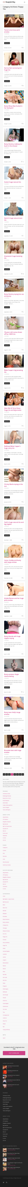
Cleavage (5, 928)
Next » (23, 774)
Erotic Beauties (6, 800)
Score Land (5, 833)
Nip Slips (4, 974)
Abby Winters (5, 817)
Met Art (4, 831)
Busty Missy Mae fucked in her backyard (13, 107)
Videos (4, 1023)
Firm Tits (4, 933)
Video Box (5, 835)
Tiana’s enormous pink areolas (12, 31)
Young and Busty (6, 1029)
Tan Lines (5, 1009)
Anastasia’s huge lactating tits (13, 257)
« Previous (4, 774)
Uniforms (5, 1018)
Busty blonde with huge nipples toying (12, 637)
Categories (5, 847)
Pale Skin (5, 980)
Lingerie (4, 960)
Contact (4, 850)
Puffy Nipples (5, 989)
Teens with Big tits (6, 809)
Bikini (4, 904)
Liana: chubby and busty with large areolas (12, 561)
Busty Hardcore (6, 919)
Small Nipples (6, 1003)
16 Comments (6, 412)
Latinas (4, 957)
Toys (4, 1012)
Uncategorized (6, 1015)
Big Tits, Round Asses (7, 826)
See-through (5, 994)
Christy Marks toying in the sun (13, 485)
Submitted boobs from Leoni (13, 1084)
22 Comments (6, 450)
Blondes (4, 910)
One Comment (6, 716)
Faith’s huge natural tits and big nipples (14, 523)
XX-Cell (4, 840)
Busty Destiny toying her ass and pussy (14, 295)
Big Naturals (5, 824)
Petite (4, 983)
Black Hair (5, 907)
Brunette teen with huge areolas (12, 751)
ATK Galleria (5, 819)
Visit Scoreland (14, 1053)
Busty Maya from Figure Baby (13, 1153)
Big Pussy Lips (6, 902)
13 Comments (6, 33)
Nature (4, 968)
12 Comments (6, 109)
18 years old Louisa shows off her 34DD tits (13, 333)
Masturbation (5, 963)
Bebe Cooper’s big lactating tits (13, 371)
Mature (4, 965)
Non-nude (5, 977)
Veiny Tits (5, 1021)
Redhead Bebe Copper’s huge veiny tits (12, 447)
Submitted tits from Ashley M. (13, 1075)
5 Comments (6, 147)
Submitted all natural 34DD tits (13, 1080)
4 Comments (6, 71)
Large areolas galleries (7, 805)
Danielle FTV (5, 828)
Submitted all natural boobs (13, 1066)
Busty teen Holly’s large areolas (12, 713)
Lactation (5, 954)
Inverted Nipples (6, 951)
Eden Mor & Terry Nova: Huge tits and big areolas (12, 409)
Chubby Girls (5, 925)
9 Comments (6, 488)
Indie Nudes (5, 802)
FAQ (4, 853)
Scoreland (5, 886)
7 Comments (6, 222)
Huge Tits (5, 945)
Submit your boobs (7, 865)
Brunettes (5, 916)
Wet (3, 1026)
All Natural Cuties (6, 793)
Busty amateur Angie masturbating (11, 675)
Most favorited (6, 862)
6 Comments (6, 602)
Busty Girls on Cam (7, 798)
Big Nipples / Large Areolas (8, 899)
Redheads (5, 992)
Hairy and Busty (6, 942)
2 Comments (6, 640)
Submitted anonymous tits (12, 1070)
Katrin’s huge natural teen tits (13, 219)
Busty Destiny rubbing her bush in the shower (13, 145)
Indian (4, 948)
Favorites (5, 856)
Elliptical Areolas (6, 931)
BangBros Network (7, 821)
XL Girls (4, 838)
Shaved (4, 997)
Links (4, 859)
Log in (4, 1038)
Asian (4, 896)
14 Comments (6, 298)
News (4, 971)
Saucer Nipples (6, 807)
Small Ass (5, 1000)
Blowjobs (5, 913)
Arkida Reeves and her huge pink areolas (14, 599)
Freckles (4, 939)
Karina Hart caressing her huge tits (13, 69)
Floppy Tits (5, 936)
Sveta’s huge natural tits (12, 182)
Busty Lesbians (6, 922)
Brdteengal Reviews (7, 796)
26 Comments (6, 260)
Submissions (5, 1006)
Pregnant (5, 986)
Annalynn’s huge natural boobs (13, 1158)
